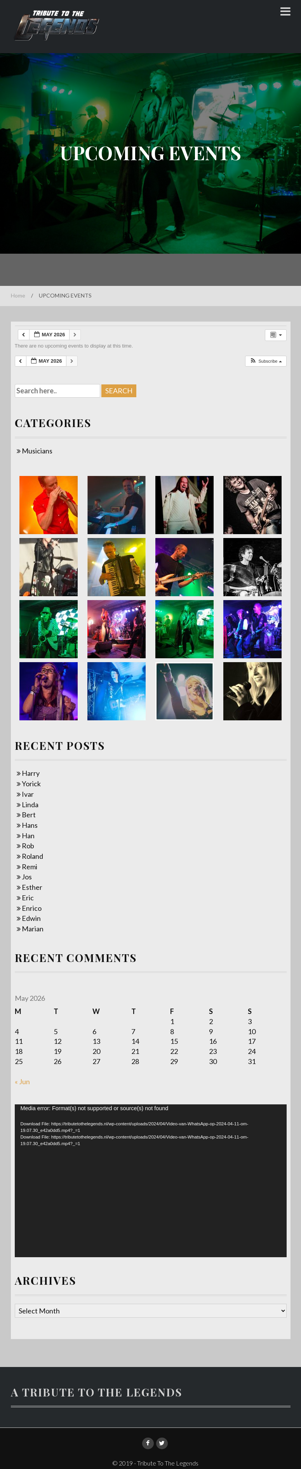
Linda (30, 804)
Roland (32, 856)
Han (28, 835)
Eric (28, 897)
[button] (265, 361)
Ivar (28, 794)
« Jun (22, 1081)
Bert (29, 814)
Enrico (32, 908)
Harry (31, 773)
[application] (151, 1180)
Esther (32, 887)
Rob (28, 845)
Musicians (37, 450)
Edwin (31, 918)
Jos (27, 876)
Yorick (31, 783)
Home (18, 295)
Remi (29, 866)
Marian (32, 928)
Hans (30, 825)
